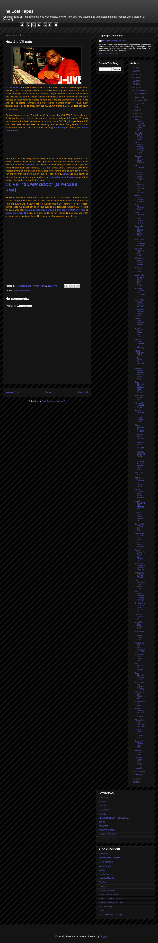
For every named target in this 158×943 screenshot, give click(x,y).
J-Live (16, 290)
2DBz (65, 174)
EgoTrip (102, 870)
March (137, 768)
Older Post (81, 392)
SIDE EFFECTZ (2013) (107, 834)
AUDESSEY (103, 798)
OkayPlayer (103, 882)
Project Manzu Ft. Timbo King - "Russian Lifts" (140, 555)
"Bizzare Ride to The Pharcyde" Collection (140, 723)
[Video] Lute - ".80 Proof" (140, 703)
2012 (135, 87)
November (139, 94)
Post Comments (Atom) (53, 401)
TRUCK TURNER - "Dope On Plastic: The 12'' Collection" (140, 358)
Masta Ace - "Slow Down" (139, 270)
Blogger (103, 936)
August (138, 104)
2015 (135, 77)
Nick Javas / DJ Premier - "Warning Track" (139, 635)
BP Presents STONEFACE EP (139, 575)
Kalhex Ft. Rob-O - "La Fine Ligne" (139, 136)
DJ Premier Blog (105, 866)
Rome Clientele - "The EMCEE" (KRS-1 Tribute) (140, 387)
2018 (135, 68)
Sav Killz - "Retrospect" (140, 412)
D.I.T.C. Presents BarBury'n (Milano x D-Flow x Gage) (140, 148)
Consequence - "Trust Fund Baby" (139, 536)
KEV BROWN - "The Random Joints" (140, 584)
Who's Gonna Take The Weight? (111, 915)
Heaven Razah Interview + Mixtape (140, 199)
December (139, 90)
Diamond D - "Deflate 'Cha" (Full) (139, 744)
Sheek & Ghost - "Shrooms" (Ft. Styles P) (140, 344)
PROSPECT (103, 826)
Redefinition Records (107, 890)
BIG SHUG (103, 802)
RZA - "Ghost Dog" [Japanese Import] (140, 686)
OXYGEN (102, 822)
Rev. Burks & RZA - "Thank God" (139, 657)
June (137, 110)
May (137, 113)
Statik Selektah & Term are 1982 (139, 428)
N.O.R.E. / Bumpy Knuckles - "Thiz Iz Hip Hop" (139, 596)
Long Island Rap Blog (107, 878)
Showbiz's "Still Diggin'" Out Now (139, 159)
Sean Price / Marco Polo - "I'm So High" (140, 303)
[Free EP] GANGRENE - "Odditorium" (140, 293)
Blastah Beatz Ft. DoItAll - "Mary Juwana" (139, 332)
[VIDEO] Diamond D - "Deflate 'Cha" (139, 734)
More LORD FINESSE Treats (139, 405)
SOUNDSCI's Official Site (108, 894)
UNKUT (102, 911)
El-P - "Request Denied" (139, 207)
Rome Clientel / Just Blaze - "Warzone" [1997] (139, 218)
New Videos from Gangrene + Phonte (140, 242)
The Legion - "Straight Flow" (139, 420)
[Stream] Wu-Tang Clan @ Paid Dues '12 (140, 567)
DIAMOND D (104, 810)
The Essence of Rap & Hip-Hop (111, 903)
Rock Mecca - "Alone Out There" (139, 527)
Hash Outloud (104, 874)
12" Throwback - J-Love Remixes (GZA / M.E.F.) (140, 464)
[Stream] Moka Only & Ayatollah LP (139, 516)
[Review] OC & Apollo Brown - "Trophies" (140, 176)
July (136, 107)
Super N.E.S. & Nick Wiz (139, 397)
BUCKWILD (103, 806)
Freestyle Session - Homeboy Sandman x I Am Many (139, 374)
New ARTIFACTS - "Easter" (139, 667)
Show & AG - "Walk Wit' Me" (140, 617)
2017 (135, 71)
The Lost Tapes (18, 11)
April (137, 117)
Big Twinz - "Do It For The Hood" (139, 252)
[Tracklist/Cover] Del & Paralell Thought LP (140, 607)
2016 (135, 74)
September (139, 100)
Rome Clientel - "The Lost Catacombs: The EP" (140, 125)
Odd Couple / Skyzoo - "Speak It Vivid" (140, 312)
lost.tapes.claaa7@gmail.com (114, 41)
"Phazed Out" (32, 164)
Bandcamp (59, 127)
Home (47, 392)
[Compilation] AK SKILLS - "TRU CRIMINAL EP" (139, 231)
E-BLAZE (102, 814)
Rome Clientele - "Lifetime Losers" (140, 676)
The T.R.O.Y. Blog (105, 907)
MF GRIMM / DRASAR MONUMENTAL (114, 818)
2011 (135, 779)
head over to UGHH (15, 213)
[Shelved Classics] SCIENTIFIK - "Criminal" (140, 713)
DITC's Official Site (106, 862)
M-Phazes (25, 290)
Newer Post (12, 392)
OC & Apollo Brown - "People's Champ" (139, 261)
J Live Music (12, 87)
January (138, 775)
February (138, 771)
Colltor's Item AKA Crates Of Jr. (110, 858)
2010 (135, 782)
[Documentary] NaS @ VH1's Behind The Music (139, 280)
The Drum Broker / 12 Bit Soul (110, 898)
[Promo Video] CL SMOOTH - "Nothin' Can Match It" (140, 187)
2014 (135, 81)
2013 (135, 84)
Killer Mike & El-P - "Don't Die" (139, 695)
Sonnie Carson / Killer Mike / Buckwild (139, 494)
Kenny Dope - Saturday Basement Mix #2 (140, 452)
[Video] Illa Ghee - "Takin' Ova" (139, 625)
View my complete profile (108, 53)
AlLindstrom (103, 854)
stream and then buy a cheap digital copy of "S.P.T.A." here (54, 210)
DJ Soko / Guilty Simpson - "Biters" (140, 322)
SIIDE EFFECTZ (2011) (108, 838)
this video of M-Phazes (62, 177)
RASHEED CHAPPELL (107, 830)
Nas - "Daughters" (140, 167)
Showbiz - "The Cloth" (138, 752)
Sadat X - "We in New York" (140, 545)
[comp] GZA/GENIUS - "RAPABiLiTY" (140, 505)
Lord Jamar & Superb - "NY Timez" (140, 761)
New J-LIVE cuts (139, 474)
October (138, 97)
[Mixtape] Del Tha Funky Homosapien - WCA (140, 647)
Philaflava (102, 886)
